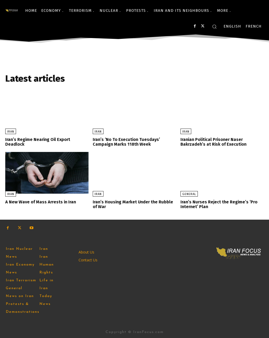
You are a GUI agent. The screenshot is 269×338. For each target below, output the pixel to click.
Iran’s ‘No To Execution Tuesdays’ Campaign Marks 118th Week (125, 142)
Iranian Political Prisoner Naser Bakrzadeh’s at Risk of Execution (213, 142)
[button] (214, 26)
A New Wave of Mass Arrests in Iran (40, 201)
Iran (10, 131)
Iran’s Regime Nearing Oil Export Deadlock (37, 142)
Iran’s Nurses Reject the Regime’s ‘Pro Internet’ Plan (218, 204)
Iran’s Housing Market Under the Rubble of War (132, 204)
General (189, 194)
